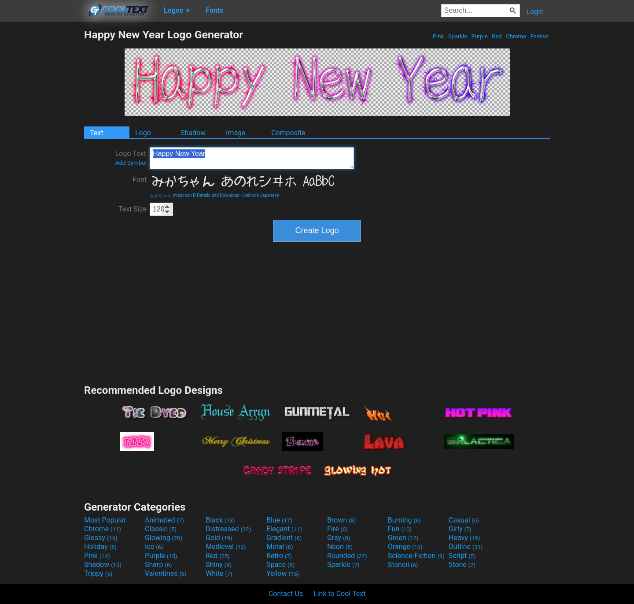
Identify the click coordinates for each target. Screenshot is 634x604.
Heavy (464, 538)
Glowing (163, 538)
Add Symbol (131, 162)
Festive (539, 36)
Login (535, 11)
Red (496, 36)
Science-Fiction (416, 556)
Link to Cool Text (339, 593)
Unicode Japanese (261, 195)
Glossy (101, 538)
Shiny (219, 564)
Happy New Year (252, 158)
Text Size (132, 209)
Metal (279, 546)
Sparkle (458, 36)
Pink (438, 36)
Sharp (158, 564)
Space (280, 564)
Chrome (516, 36)
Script (462, 556)
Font (140, 179)
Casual (464, 520)
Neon (340, 546)
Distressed (228, 529)
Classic (161, 529)
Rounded (347, 556)
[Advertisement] (42, 160)
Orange (405, 546)
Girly (460, 529)
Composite (288, 133)
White (219, 573)
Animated (164, 520)
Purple (479, 36)
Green (403, 538)
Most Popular (105, 520)
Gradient (284, 538)
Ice (154, 546)
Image (236, 133)
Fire (337, 529)
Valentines (166, 573)
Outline (466, 546)
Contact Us (286, 593)
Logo (143, 133)
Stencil (403, 564)
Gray (338, 538)
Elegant (284, 529)
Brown (341, 520)
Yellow (282, 573)
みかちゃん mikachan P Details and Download (195, 195)
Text (96, 133)
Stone (462, 564)
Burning (404, 520)
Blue (279, 520)
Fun (400, 529)
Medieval (226, 546)
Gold (219, 538)
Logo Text (131, 157)
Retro (279, 556)
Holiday (100, 546)
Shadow (193, 133)
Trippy (98, 573)
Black (220, 520)
